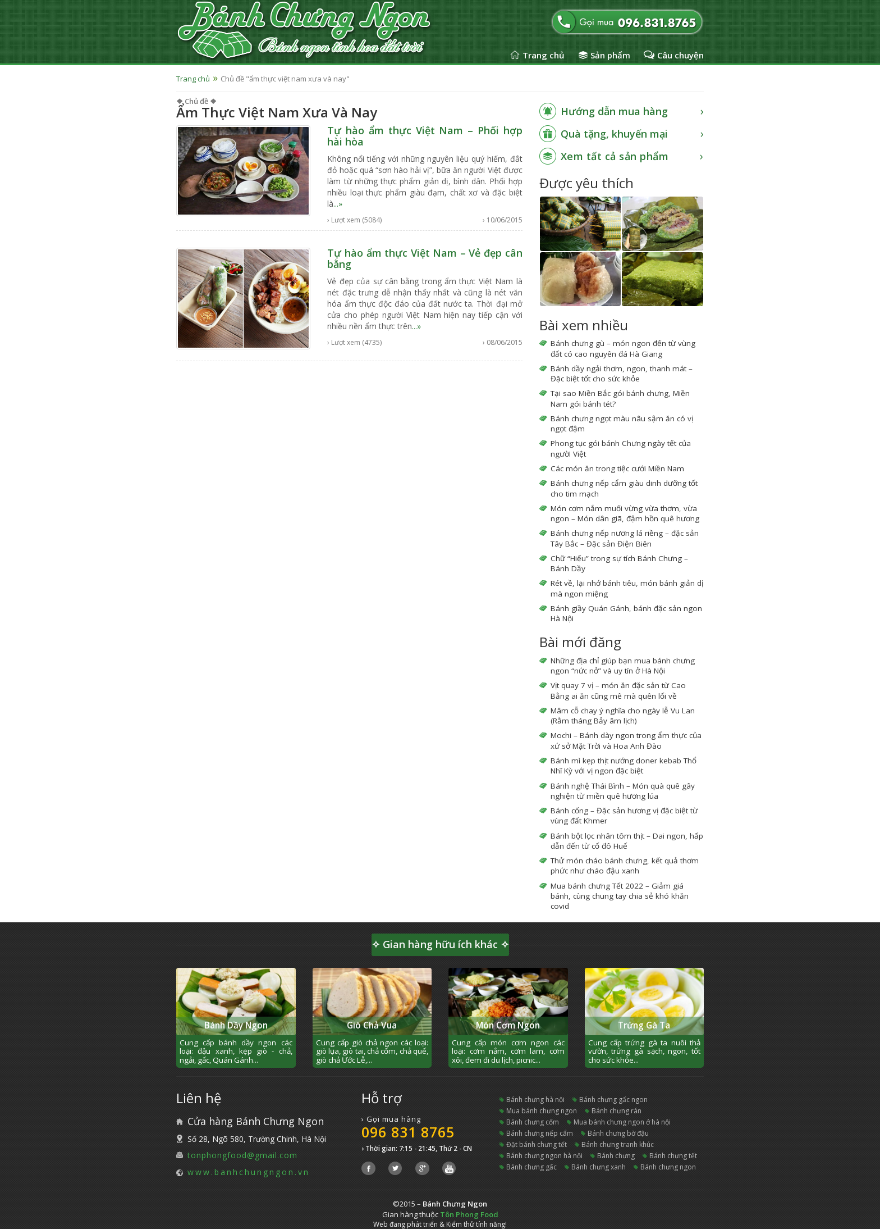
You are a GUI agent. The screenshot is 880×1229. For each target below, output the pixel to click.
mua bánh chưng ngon (541, 1111)
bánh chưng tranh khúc (617, 1144)
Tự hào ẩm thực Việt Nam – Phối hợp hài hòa (424, 136)
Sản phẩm (610, 55)
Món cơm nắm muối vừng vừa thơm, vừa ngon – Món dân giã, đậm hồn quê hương (625, 513)
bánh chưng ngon (668, 1167)
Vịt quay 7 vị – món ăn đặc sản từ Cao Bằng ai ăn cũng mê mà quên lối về (618, 690)
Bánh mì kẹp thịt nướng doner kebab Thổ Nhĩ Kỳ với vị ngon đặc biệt (623, 765)
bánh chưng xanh (598, 1167)
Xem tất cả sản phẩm (615, 156)
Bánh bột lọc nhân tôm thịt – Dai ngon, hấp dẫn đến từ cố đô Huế (627, 841)
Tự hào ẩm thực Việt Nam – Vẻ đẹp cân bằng (424, 258)
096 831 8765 (408, 1131)
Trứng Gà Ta (644, 1025)
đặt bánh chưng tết (536, 1144)
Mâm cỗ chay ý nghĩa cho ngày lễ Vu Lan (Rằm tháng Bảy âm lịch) (623, 715)
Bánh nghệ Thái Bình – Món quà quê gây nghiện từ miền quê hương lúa (623, 791)
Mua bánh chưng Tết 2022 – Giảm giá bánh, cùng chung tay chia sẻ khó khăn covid (620, 896)
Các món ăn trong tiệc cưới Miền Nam (617, 468)
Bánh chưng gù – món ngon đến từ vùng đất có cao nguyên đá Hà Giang (623, 348)
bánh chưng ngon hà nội (544, 1155)
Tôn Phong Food (469, 1214)
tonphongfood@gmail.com (242, 1155)
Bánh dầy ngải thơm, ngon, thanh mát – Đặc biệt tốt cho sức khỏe (622, 373)
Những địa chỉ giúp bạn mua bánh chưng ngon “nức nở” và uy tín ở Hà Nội (623, 666)
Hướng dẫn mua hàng (614, 111)
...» (337, 203)
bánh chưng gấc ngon (613, 1099)
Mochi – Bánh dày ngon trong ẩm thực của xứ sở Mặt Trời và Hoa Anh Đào (626, 740)
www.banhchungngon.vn (248, 1172)
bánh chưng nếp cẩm (539, 1133)
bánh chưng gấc (531, 1167)
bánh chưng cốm (532, 1122)
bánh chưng (616, 1155)
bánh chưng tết (673, 1155)
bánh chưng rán (616, 1111)
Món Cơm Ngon (508, 1025)
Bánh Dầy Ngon (236, 1025)
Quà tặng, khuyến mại (614, 133)
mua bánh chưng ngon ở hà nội (622, 1122)
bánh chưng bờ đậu (618, 1133)
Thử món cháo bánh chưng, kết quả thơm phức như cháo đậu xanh (625, 865)
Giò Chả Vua (372, 1025)
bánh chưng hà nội (535, 1099)
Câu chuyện (680, 55)
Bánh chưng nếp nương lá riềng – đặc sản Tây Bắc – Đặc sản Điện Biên (625, 538)
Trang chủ (543, 55)
